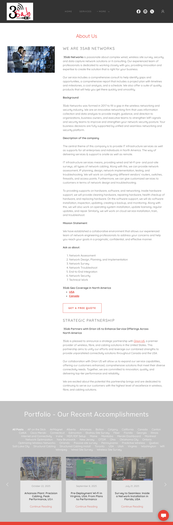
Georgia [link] (142, 432)
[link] (20, 11)
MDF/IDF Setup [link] (76, 436)
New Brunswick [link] (66, 439)
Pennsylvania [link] (109, 443)
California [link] (128, 429)
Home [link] (68, 11)
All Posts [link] (18, 429)
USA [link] (111, 446)
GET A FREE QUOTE (82, 308)
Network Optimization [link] (39, 439)
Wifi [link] (162, 446)
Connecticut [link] (57, 432)
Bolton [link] (100, 429)
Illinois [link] (154, 432)
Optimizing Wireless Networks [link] (36, 443)
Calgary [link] (113, 429)
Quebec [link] (154, 443)
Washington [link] (148, 446)
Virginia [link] (132, 446)
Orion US (139, 341)
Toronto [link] (100, 446)
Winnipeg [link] (61, 449)
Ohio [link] (113, 439)
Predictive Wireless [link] (133, 443)
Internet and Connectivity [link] (36, 436)
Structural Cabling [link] (44, 446)
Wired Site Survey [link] (82, 449)
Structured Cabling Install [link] (75, 446)
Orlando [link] (64, 443)
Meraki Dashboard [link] (129, 436)
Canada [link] (143, 429)
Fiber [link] (117, 432)
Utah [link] (121, 446)
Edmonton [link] (75, 432)
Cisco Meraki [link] (38, 432)
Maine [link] (93, 436)
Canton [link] (156, 429)
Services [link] (86, 11)
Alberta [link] (71, 429)
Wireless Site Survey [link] (109, 449)
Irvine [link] (59, 436)
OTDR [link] (102, 439)
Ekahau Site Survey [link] (97, 432)
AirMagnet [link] (56, 429)
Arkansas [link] (86, 429)
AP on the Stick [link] (37, 429)
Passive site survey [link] (85, 443)
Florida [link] (128, 432)
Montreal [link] (150, 436)
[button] (103, 11)
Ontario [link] (147, 439)
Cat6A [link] (22, 432)
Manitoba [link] (107, 436)
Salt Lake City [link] (21, 446)
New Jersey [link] (87, 439)
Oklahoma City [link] (129, 439)
